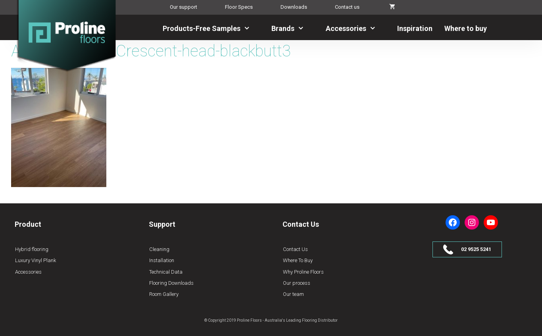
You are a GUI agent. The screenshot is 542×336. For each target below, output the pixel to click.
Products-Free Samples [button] (211, 29)
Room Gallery (164, 294)
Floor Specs (239, 7)
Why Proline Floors (303, 272)
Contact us (347, 7)
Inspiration (414, 28)
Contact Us (295, 249)
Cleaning (159, 249)
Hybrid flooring (31, 249)
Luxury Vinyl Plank (35, 260)
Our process (296, 283)
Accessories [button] (355, 29)
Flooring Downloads (171, 283)
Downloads (294, 7)
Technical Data (166, 272)
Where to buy (465, 28)
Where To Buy (298, 260)
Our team (293, 294)
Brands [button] (292, 29)
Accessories (28, 272)
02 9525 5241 (476, 249)
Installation (161, 260)
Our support (183, 7)
